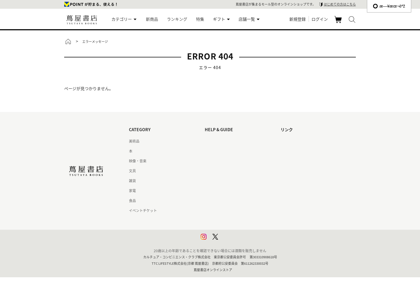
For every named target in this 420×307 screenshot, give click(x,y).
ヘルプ (210, 151)
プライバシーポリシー (222, 220)
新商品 (152, 19)
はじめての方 (215, 141)
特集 (200, 19)
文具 (132, 170)
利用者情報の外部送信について (229, 240)
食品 (132, 200)
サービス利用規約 (219, 170)
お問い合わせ (215, 161)
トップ (68, 41)
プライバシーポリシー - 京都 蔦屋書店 (235, 230)
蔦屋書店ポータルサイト (300, 141)
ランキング (177, 19)
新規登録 (297, 19)
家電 (132, 190)
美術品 (134, 141)
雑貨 (132, 180)
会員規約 (212, 190)
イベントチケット (143, 210)
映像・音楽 (137, 161)
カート (339, 22)
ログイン (320, 19)
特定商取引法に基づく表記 (226, 200)
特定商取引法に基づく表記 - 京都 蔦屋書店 (238, 210)
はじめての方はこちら (340, 4)
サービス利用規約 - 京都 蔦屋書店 (231, 180)
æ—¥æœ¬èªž (389, 6)
